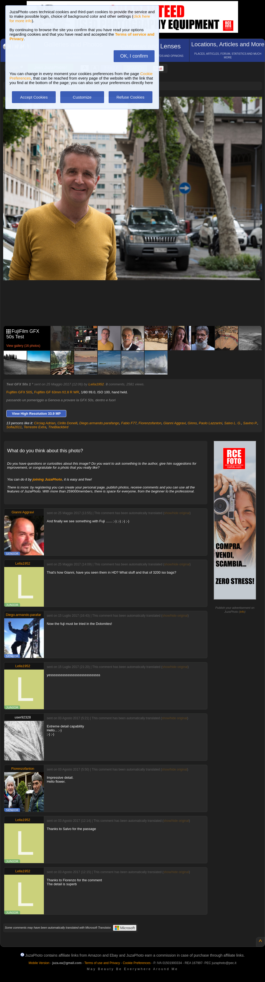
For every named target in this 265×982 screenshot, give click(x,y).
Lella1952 (96, 384)
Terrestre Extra (35, 427)
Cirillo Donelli (67, 423)
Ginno (192, 423)
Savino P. (250, 423)
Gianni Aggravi (174, 423)
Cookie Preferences (137, 963)
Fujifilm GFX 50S (19, 392)
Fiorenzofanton (149, 423)
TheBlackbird (58, 427)
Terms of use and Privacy (102, 963)
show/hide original (176, 513)
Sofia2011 (14, 427)
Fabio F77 (129, 423)
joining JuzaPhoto (47, 479)
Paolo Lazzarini (210, 423)
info (242, 611)
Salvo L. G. (232, 423)
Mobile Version (39, 963)
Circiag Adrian (44, 423)
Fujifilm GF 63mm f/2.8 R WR (56, 392)
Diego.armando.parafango (99, 423)
